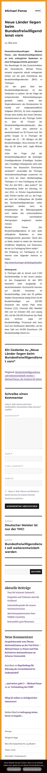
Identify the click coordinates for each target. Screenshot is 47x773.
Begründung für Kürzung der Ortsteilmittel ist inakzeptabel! (20, 669)
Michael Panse (16, 11)
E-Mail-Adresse (14, 466)
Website (9, 478)
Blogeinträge (11, 737)
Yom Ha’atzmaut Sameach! (21, 592)
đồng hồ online (12, 698)
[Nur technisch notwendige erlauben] (44, 766)
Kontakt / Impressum (15, 756)
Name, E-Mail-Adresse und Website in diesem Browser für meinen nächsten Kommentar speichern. (22, 495)
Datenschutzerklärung (32, 769)
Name (8, 454)
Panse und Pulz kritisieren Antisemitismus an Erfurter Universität (21, 652)
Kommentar (12, 416)
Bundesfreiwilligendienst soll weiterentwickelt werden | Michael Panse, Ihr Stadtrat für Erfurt (23, 375)
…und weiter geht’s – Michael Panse (23, 683)
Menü (38, 11)
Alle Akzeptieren (14, 769)
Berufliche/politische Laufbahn (20, 744)
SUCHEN (36, 571)
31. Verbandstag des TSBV (20, 687)
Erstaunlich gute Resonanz (20, 621)
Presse (8, 731)
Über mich (10, 750)
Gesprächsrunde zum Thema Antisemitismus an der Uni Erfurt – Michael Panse (23, 645)
